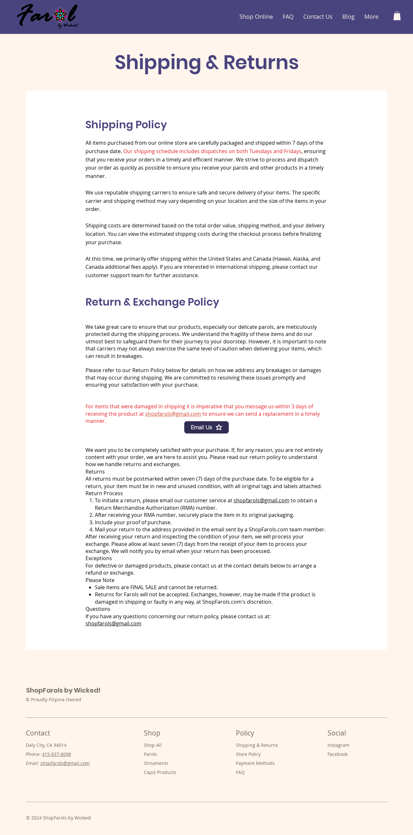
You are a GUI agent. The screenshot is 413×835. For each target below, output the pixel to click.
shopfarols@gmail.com (173, 413)
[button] (397, 15)
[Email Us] (206, 427)
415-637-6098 (56, 754)
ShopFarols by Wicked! (63, 690)
